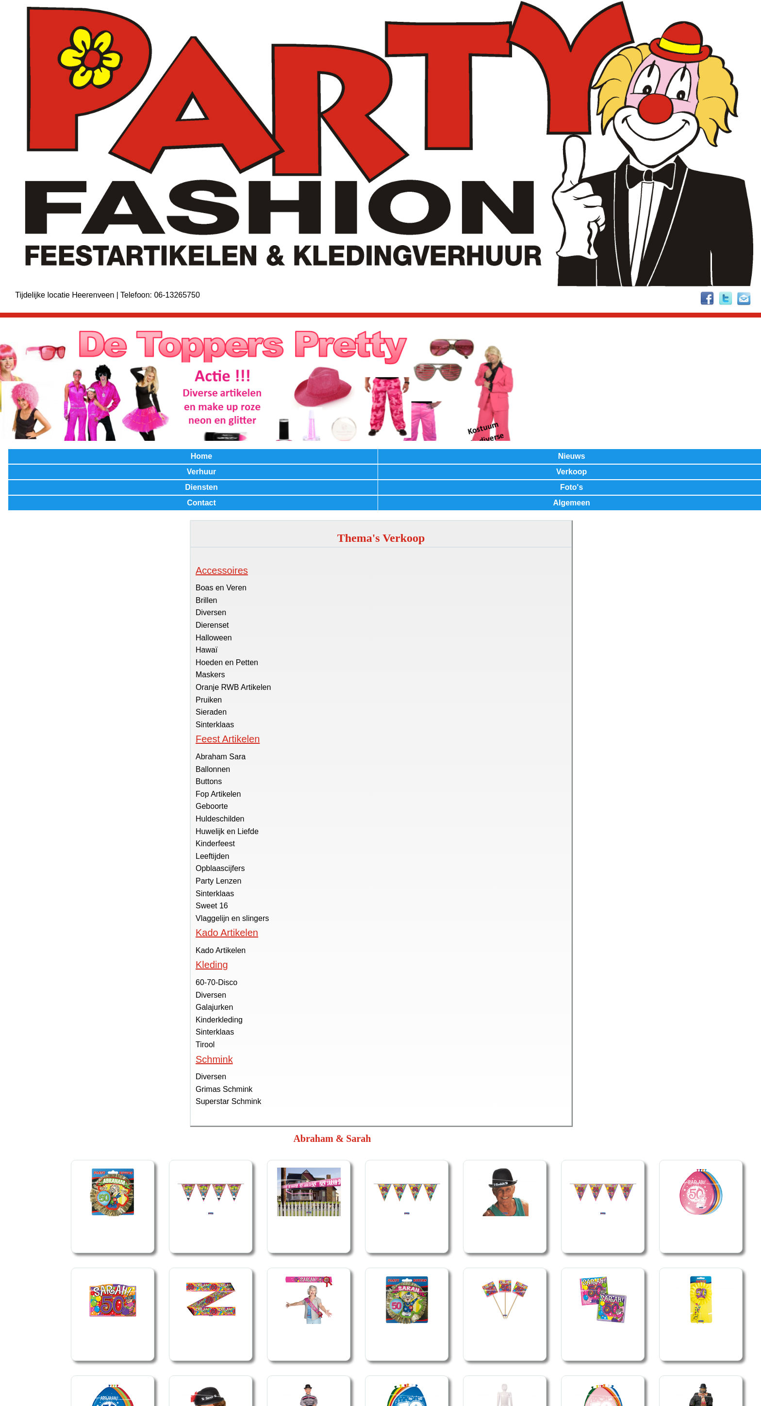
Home (201, 456)
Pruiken (209, 700)
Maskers (210, 674)
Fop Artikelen (218, 794)
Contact (201, 503)
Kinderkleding (219, 1020)
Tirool (205, 1044)
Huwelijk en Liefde (227, 831)
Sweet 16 (212, 906)
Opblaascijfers (220, 868)
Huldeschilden (220, 819)
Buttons (209, 781)
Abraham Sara (221, 757)
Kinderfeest (215, 843)
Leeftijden (212, 856)
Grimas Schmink (224, 1089)
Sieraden (211, 712)
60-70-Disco (216, 982)
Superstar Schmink (228, 1101)
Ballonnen (213, 769)
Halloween (214, 638)
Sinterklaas (215, 724)
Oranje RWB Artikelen (233, 687)
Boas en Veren (221, 588)
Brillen (206, 600)
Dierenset (212, 625)
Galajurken (214, 1007)
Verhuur (201, 472)
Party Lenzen (218, 881)
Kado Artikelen (221, 950)
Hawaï (206, 650)
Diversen (211, 612)
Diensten (201, 487)
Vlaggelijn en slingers (232, 918)
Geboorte (212, 806)
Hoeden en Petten (227, 662)
